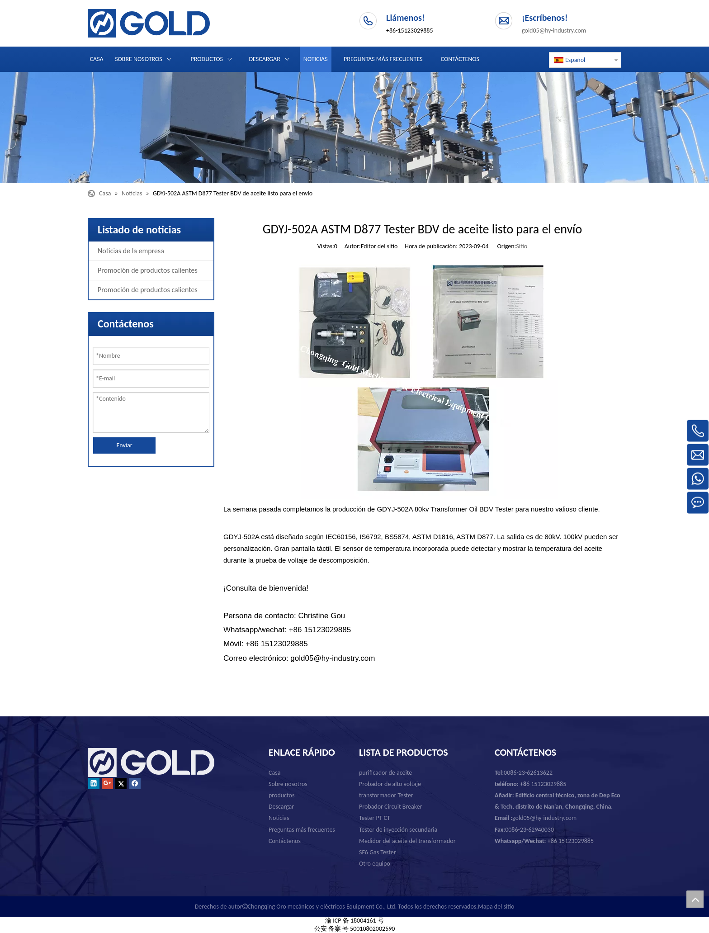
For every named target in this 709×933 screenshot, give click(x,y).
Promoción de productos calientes (148, 270)
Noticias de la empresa (131, 250)
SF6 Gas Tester (377, 852)
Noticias (279, 818)
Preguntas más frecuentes (302, 830)
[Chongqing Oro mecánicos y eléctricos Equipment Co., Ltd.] (354, 127)
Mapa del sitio (496, 906)
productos (281, 795)
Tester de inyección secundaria (398, 830)
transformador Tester (386, 795)
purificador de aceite (385, 773)
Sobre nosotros (288, 784)
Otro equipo (374, 863)
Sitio (521, 246)
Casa (274, 773)
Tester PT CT (374, 818)
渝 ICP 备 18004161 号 (354, 920)
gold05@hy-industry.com (554, 30)
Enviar (124, 445)
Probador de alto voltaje (390, 784)
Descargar (281, 806)
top (695, 899)
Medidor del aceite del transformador (407, 841)
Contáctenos (285, 841)
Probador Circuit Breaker (390, 806)
